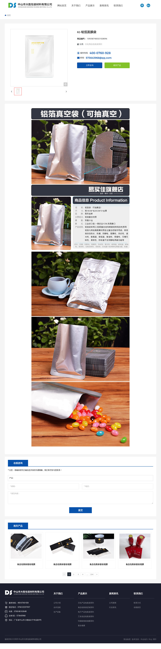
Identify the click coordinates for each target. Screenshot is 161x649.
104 (91, 574)
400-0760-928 (100, 53)
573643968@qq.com (99, 57)
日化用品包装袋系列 (93, 44)
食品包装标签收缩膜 (26, 564)
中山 (150, 639)
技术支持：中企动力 (140, 639)
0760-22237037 (24, 607)
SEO (154, 639)
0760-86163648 (20, 611)
